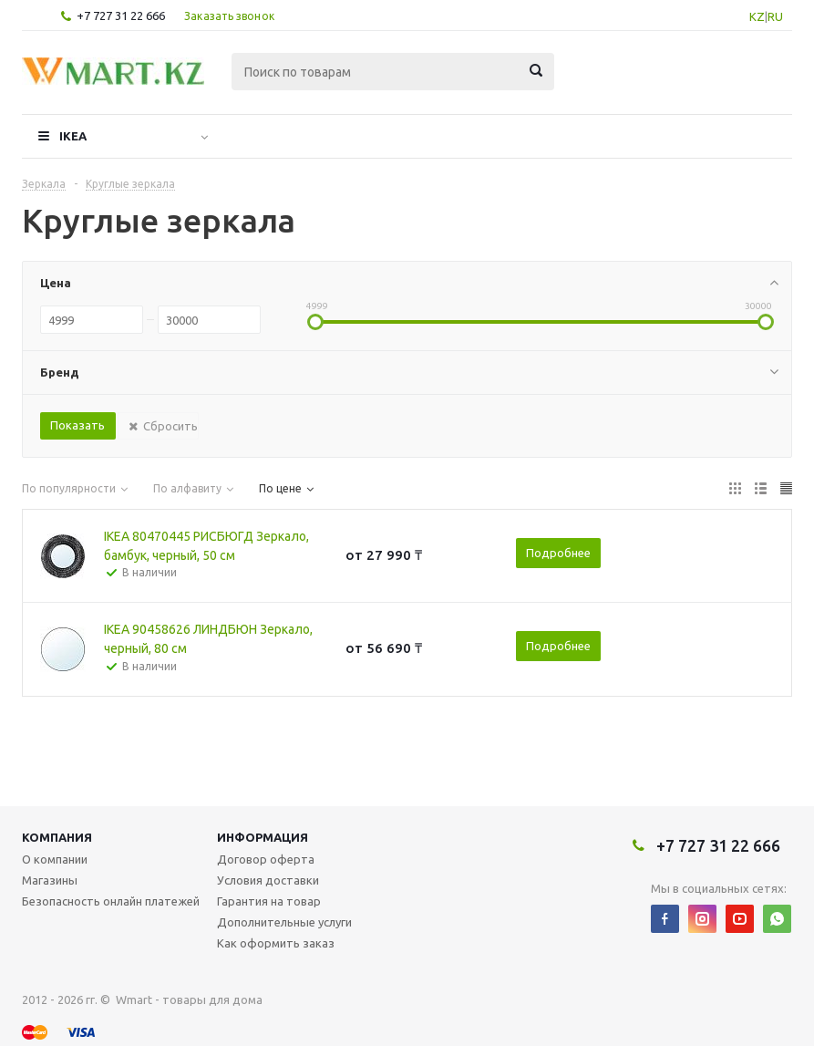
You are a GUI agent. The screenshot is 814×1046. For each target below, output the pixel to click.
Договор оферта (265, 859)
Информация (262, 837)
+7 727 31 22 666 (121, 15)
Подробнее (558, 552)
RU (775, 16)
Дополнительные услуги (284, 922)
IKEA (73, 135)
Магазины (49, 880)
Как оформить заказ (276, 943)
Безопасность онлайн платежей (111, 901)
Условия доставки (268, 880)
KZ (757, 16)
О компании (55, 859)
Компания (57, 837)
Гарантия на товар (269, 901)
